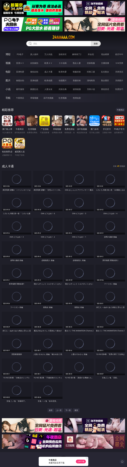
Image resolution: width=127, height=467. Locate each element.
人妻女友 (48, 89)
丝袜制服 (91, 63)
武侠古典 (63, 89)
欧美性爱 (63, 71)
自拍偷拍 (34, 63)
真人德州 (34, 54)
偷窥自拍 (20, 80)
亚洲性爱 (20, 71)
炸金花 (91, 54)
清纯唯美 (91, 80)
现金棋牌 (105, 54)
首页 (50, 410)
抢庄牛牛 (119, 54)
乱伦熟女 (105, 71)
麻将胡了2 (76, 54)
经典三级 (91, 71)
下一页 (68, 410)
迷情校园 (77, 89)
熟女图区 (105, 80)
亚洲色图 (34, 80)
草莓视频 (34, 98)
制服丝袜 (77, 71)
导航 (8, 98)
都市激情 (20, 89)
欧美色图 (48, 80)
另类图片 (119, 80)
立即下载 (80, 461)
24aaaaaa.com (63, 37)
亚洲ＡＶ (20, 63)
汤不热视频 (48, 98)
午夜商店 (20, 98)
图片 (8, 80)
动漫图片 (63, 80)
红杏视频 (63, 98)
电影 (8, 71)
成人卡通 (48, 71)
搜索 (96, 43)
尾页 (76, 410)
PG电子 (20, 54)
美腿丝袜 (77, 80)
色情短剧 (77, 98)
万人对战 (48, 54)
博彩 (8, 54)
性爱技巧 (119, 89)
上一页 (59, 410)
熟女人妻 (77, 63)
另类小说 (91, 89)
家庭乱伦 (34, 89)
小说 (8, 89)
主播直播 (105, 63)
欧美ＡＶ (48, 63)
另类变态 (119, 71)
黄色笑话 (105, 89)
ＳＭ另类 (119, 63)
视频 (8, 63)
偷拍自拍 (34, 71)
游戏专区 (63, 54)
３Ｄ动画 (63, 63)
